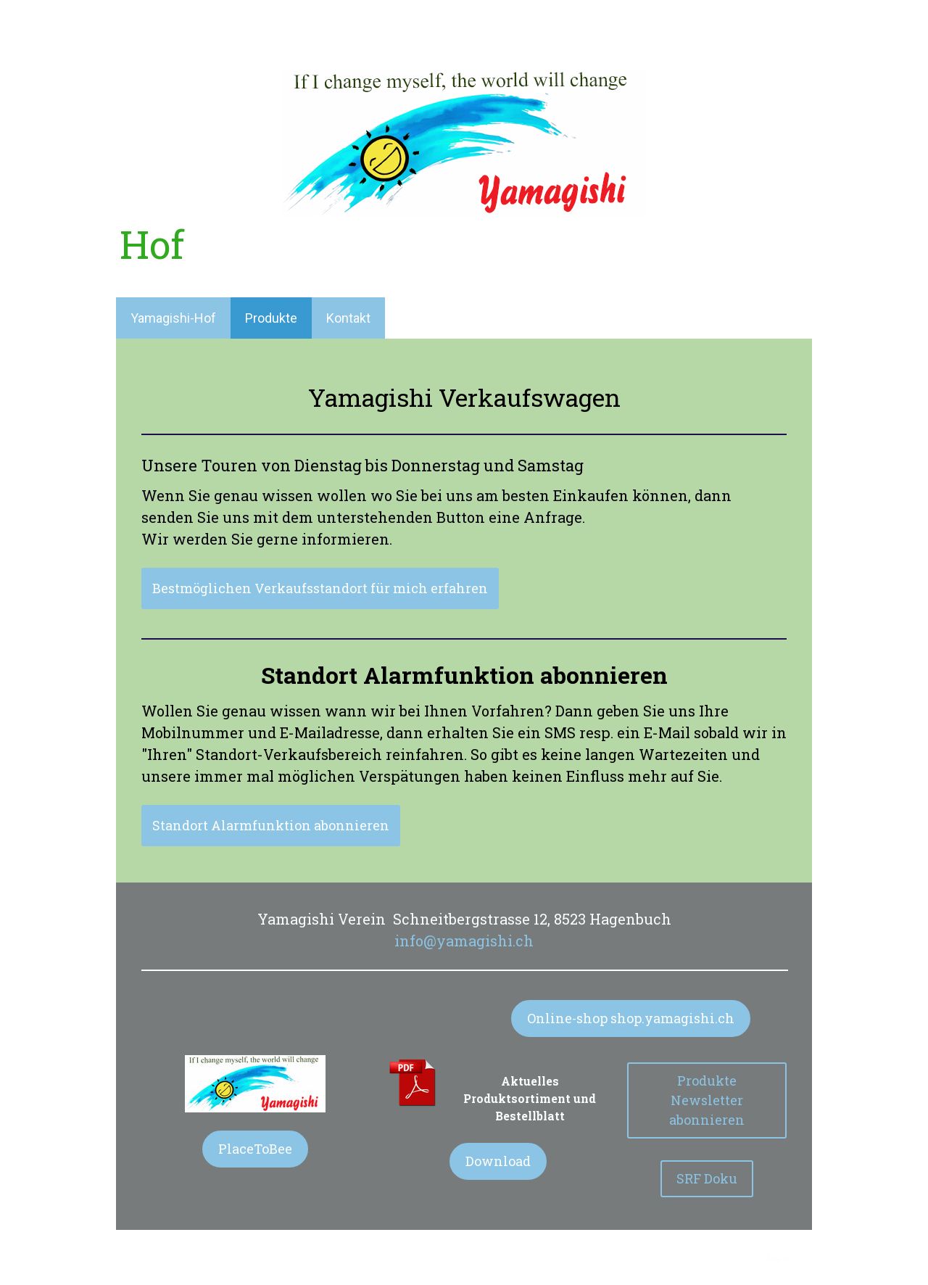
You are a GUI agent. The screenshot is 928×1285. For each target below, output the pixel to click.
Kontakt (348, 318)
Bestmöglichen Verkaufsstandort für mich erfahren (320, 588)
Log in (778, 1257)
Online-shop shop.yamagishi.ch (630, 1018)
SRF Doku (706, 1178)
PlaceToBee (255, 1148)
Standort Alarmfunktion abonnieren (270, 825)
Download (498, 1161)
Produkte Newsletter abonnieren (707, 1100)
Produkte (271, 318)
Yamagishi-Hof (173, 318)
